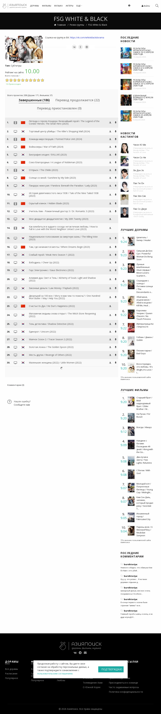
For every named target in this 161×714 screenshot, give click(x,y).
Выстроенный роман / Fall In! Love (143, 190)
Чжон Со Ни (139, 157)
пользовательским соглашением (54, 673)
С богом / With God (143, 472)
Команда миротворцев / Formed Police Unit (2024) (55, 139)
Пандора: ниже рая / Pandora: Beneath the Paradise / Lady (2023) (63, 185)
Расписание (11, 673)
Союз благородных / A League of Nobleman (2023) (55, 162)
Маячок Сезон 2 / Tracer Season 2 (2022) (50, 339)
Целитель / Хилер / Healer (143, 239)
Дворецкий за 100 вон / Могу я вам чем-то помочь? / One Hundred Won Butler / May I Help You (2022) (64, 297)
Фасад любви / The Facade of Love (141, 151)
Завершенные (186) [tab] (34, 100)
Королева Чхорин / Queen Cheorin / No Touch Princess (144, 315)
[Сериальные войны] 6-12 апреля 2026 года (143, 97)
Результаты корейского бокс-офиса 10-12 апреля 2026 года (143, 82)
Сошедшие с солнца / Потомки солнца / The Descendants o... (144, 286)
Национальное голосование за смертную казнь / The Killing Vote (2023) (63, 238)
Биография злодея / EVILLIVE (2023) (48, 154)
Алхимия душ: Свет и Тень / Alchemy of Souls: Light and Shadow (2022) (62, 279)
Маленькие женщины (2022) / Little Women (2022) (55, 362)
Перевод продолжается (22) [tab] (77, 100)
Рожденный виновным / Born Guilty (143, 215)
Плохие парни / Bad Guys (144, 352)
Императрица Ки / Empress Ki (144, 325)
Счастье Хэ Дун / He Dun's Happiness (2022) (52, 305)
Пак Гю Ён (138, 183)
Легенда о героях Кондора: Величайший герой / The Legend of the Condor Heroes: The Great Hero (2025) (64, 122)
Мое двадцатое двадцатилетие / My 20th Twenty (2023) (58, 218)
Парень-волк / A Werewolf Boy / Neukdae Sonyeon (144, 531)
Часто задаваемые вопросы (124, 687)
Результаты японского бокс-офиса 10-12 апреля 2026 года (143, 51)
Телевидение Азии (93, 682)
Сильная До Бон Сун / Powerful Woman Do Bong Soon (144, 255)
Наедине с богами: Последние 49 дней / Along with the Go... (144, 446)
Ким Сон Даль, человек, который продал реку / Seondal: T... (144, 503)
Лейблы (61, 680)
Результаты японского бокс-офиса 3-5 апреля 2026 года (142, 114)
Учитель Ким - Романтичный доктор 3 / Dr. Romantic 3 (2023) (61, 211)
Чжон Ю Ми (139, 144)
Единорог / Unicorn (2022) (42, 331)
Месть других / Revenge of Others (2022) (50, 354)
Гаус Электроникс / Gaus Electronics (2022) (51, 270)
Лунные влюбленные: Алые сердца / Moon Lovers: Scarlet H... (143, 270)
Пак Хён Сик (139, 195)
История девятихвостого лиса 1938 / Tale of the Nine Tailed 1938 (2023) (63, 194)
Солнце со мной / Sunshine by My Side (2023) (52, 177)
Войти (146, 5)
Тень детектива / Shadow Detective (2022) (51, 323)
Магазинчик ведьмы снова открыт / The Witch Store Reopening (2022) (62, 315)
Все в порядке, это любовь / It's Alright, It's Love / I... (144, 368)
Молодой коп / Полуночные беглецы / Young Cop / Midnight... (144, 488)
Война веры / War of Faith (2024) (46, 146)
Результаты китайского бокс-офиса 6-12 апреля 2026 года (143, 67)
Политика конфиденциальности (126, 691)
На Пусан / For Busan (143, 415)
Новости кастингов (130, 135)
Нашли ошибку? (22, 401)
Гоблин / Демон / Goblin (144, 338)
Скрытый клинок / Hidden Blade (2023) (49, 203)
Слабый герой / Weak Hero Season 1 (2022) (51, 254)
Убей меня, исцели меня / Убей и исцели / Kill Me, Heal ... (144, 301)
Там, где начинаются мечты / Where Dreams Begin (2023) (59, 246)
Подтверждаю (111, 669)
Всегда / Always (144, 427)
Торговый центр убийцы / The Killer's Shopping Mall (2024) (59, 131)
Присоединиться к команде (123, 682)
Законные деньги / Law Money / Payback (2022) (54, 288)
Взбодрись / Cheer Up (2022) (44, 262)
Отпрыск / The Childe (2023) (43, 170)
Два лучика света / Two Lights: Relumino (144, 460)
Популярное (11, 678)
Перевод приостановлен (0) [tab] (59, 108)
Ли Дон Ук (138, 170)
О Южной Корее (91, 687)
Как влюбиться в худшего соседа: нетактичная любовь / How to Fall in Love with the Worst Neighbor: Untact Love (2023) (63, 228)
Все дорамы (11, 668)
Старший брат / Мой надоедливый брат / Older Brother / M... (144, 403)
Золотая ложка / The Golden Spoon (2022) (51, 347)
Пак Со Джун (140, 208)
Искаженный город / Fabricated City (143, 516)
